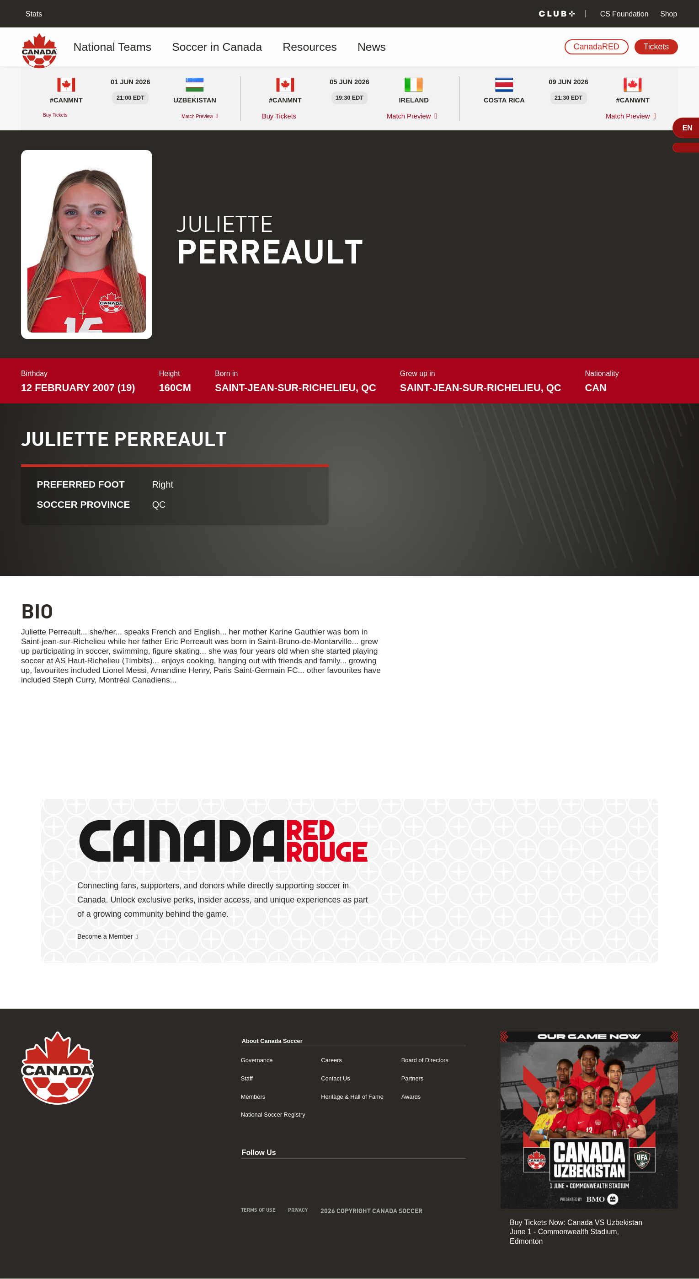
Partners (399, 1078)
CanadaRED (596, 46)
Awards (398, 1097)
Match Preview (190, 116)
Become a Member (111, 936)
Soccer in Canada (191, 47)
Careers (303, 1060)
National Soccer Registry (235, 1114)
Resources (263, 47)
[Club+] (557, 14)
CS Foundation (623, 14)
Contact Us (308, 1078)
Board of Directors (415, 1060)
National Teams (112, 47)
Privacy (262, 1212)
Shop (667, 14)
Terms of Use (216, 1212)
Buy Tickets (61, 116)
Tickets (656, 46)
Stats (33, 14)
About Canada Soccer (233, 1041)
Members (210, 1097)
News (312, 47)
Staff (202, 1078)
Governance (214, 1060)
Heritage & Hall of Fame (329, 1097)
